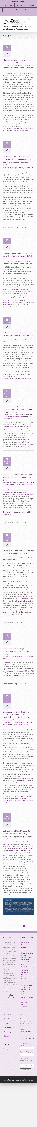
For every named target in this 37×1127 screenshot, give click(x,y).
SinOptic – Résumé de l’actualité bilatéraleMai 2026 (27, 1001)
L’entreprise (6, 662)
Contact (6, 1036)
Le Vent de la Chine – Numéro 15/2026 (26, 945)
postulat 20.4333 (15, 289)
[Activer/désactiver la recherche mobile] (29, 19)
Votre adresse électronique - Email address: (26, 1061)
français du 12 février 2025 (25, 217)
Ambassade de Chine (18, 219)
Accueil (6, 1019)
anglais (9, 131)
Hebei (26, 484)
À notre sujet (8, 1032)
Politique (5, 67)
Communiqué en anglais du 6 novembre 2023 (17, 512)
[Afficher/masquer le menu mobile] (33, 19)
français (24, 128)
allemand (17, 128)
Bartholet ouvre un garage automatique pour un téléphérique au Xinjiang (18, 651)
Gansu (23, 484)
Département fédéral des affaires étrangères (17, 93)
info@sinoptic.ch (25, 1031)
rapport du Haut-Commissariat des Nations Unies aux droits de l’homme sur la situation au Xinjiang (18, 851)
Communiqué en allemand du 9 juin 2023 (16, 675)
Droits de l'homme (28, 65)
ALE (31, 339)
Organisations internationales (20, 724)
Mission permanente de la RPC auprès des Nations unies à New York (18, 800)
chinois (31, 796)
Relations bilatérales (13, 67)
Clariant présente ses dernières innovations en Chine (26, 988)
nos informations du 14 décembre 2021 (20, 601)
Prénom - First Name (26, 1052)
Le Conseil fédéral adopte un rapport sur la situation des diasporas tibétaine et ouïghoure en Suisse (18, 256)
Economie (5, 339)
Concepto (30, 1080)
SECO (21, 563)
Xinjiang (5, 69)
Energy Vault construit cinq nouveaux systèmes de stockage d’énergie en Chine (18, 477)
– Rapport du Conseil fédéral (27, 974)
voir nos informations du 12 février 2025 (16, 177)
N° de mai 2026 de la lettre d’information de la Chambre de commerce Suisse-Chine (27, 958)
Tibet (32, 67)
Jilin (4, 486)
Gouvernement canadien (10, 783)
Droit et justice (28, 414)
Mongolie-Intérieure (10, 486)
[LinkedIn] (7, 1049)
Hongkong (27, 67)
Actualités (20, 65)
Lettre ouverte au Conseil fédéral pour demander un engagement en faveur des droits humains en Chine (18, 409)
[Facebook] (4, 1049)
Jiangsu (30, 484)
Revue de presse (9, 1027)
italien (32, 128)
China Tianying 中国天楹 (25, 494)
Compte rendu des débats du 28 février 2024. (17, 379)
